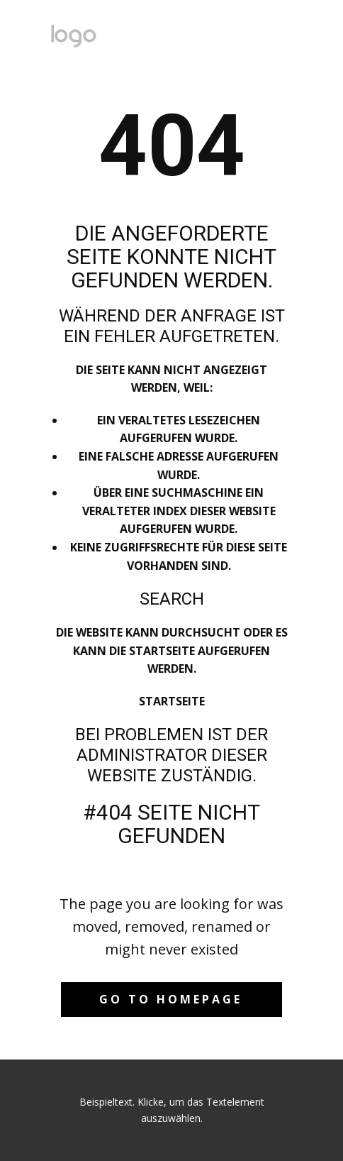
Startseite (172, 701)
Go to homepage (170, 999)
